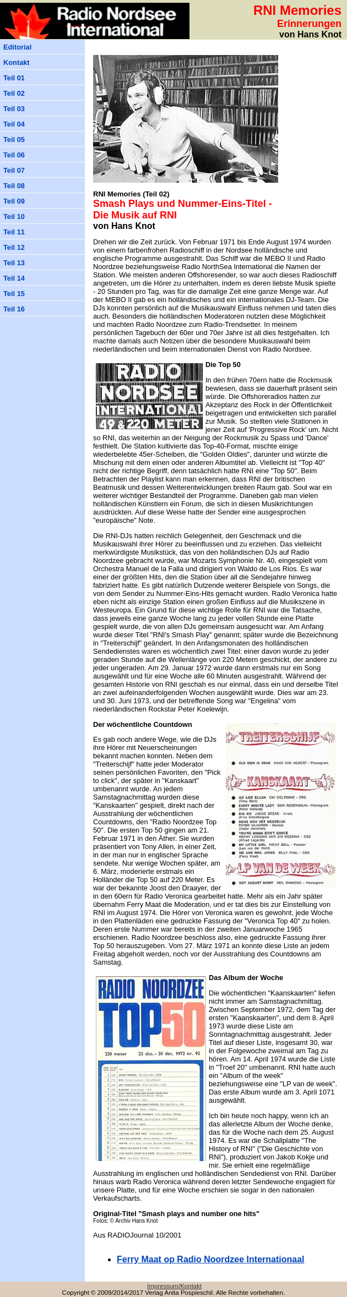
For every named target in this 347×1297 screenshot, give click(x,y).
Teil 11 (14, 232)
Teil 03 (14, 109)
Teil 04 (14, 124)
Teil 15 (14, 293)
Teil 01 (14, 78)
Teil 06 (14, 155)
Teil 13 (14, 263)
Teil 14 (14, 278)
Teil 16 (14, 309)
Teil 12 (14, 247)
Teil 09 (14, 201)
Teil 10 (14, 216)
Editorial (17, 47)
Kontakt (16, 62)
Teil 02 (14, 93)
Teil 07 (14, 170)
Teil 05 (14, 139)
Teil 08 (14, 186)
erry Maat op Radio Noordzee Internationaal (211, 1259)
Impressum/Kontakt (174, 1286)
